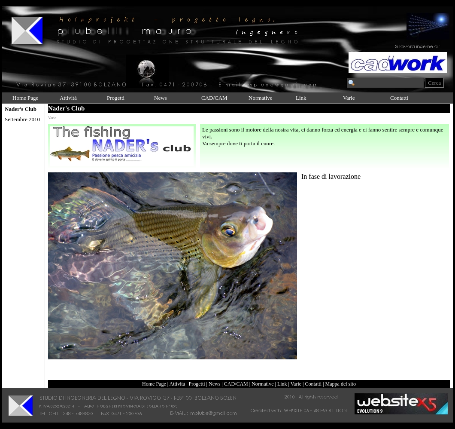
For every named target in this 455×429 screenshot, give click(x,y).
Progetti (115, 98)
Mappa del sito (340, 384)
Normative (261, 98)
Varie (349, 98)
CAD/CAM (214, 98)
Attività (68, 98)
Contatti (399, 98)
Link (301, 98)
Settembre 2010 (22, 119)
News (160, 98)
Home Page (25, 98)
